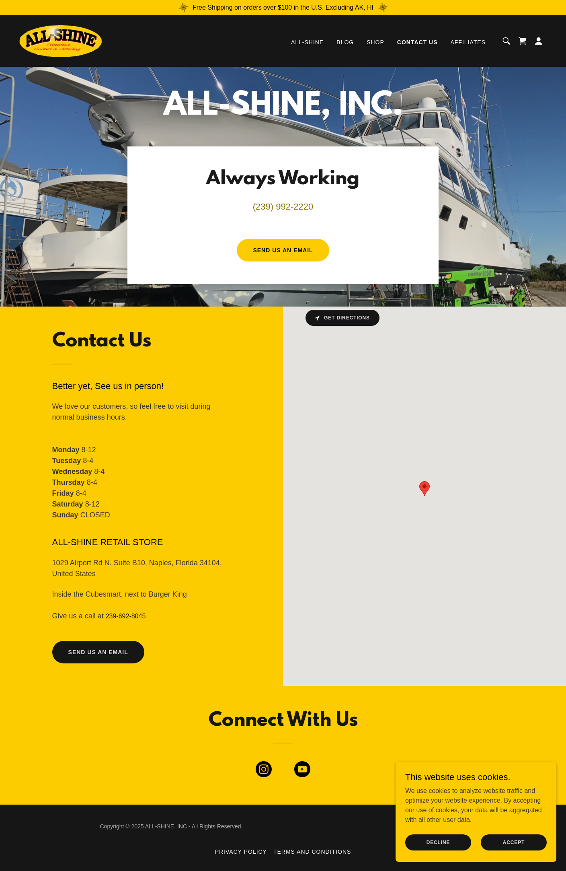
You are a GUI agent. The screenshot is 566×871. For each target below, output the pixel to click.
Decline (438, 842)
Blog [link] (345, 42)
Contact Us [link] (417, 42)
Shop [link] (375, 42)
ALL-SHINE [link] (307, 42)
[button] (539, 41)
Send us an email (283, 250)
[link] (60, 40)
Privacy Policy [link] (241, 851)
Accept (514, 842)
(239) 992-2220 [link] (283, 207)
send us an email (98, 652)
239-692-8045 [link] (126, 616)
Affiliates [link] (468, 42)
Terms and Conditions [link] (312, 851)
